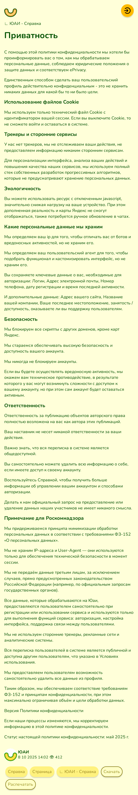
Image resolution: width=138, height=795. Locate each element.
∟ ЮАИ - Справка (22, 23)
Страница (42, 772)
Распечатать (20, 784)
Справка (16, 772)
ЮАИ (23, 752)
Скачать (112, 772)
